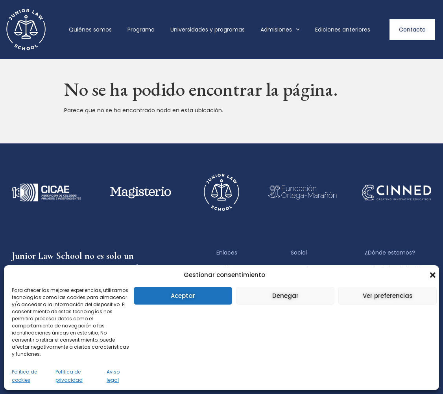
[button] (433, 275)
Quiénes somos (90, 29)
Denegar (285, 296)
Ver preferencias (388, 296)
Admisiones (280, 29)
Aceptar (183, 296)
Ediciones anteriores (342, 29)
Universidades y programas (207, 29)
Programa (141, 29)
